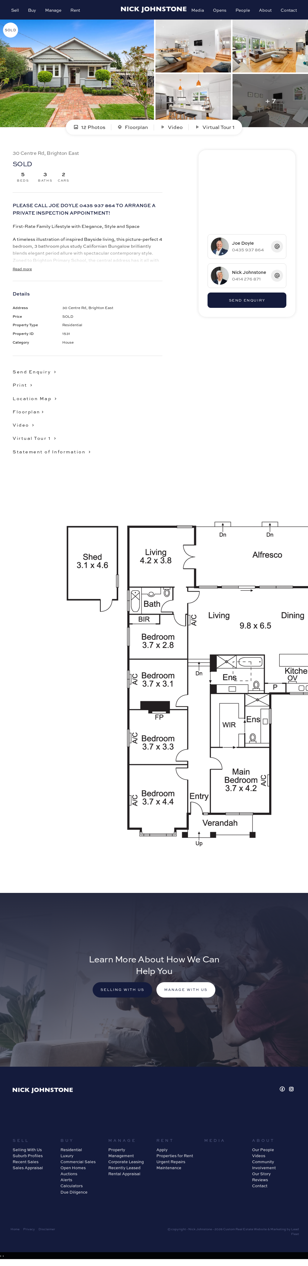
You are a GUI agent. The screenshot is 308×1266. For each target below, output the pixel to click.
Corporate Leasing (126, 1165)
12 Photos (89, 129)
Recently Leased (124, 1171)
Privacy (29, 1232)
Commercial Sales (78, 1165)
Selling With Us (27, 1153)
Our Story (261, 1177)
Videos (258, 1159)
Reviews (260, 1183)
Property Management (121, 1156)
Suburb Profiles (28, 1159)
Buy (33, 11)
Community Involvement (264, 1168)
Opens (219, 11)
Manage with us (187, 992)
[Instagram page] (291, 1093)
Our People (263, 1153)
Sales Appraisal (28, 1171)
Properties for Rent (174, 1159)
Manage (54, 11)
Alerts (66, 1183)
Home (15, 1232)
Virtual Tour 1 (215, 129)
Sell (16, 11)
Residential (71, 1153)
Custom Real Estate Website (245, 1232)
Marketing (278, 1232)
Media (196, 11)
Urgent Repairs (170, 1165)
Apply (162, 1153)
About (264, 11)
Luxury (66, 1159)
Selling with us (120, 992)
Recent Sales (25, 1165)
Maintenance (168, 1171)
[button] (24, 387)
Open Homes (73, 1171)
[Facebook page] (283, 1093)
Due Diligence (74, 1195)
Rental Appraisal (124, 1177)
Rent (76, 11)
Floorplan (133, 129)
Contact (288, 11)
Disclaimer (46, 1232)
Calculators (71, 1189)
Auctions (68, 1177)
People (242, 11)
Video (172, 129)
